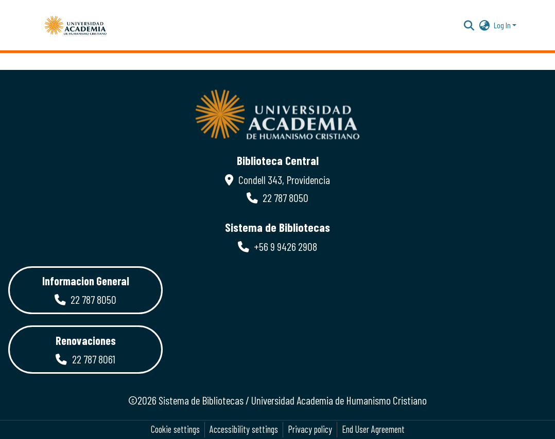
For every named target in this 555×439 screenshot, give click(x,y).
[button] (75, 25)
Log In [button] (503, 25)
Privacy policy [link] (310, 429)
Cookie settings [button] (175, 429)
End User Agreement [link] (373, 429)
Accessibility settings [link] (244, 429)
